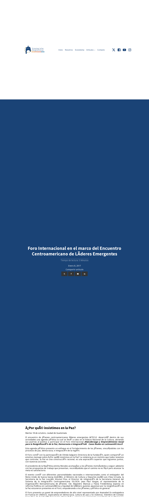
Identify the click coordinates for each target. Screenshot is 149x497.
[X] (64, 274)
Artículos (90, 50)
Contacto (101, 50)
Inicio (60, 50)
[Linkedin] (85, 274)
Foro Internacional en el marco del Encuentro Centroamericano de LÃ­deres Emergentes (74, 251)
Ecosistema (79, 50)
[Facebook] (71, 274)
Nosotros (69, 50)
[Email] (78, 274)
